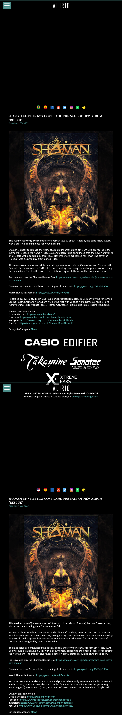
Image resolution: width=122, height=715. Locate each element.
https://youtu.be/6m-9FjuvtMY (52, 292)
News (35, 329)
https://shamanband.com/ (41, 314)
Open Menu (7, 5)
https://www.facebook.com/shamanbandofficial (45, 317)
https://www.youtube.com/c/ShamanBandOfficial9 (46, 323)
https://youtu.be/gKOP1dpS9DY (91, 286)
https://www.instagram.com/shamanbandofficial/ (46, 320)
